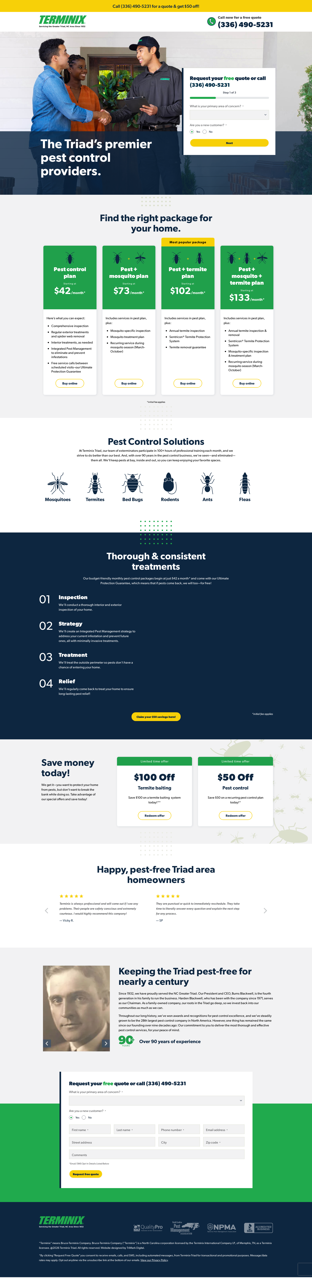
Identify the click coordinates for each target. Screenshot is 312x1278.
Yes (198, 133)
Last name (125, 1132)
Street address (82, 1144)
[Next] (264, 913)
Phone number (172, 1132)
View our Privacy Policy (154, 1262)
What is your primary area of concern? (217, 108)
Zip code (213, 1144)
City (164, 1144)
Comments (79, 1157)
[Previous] (48, 913)
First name (80, 1132)
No (211, 133)
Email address (217, 1132)
